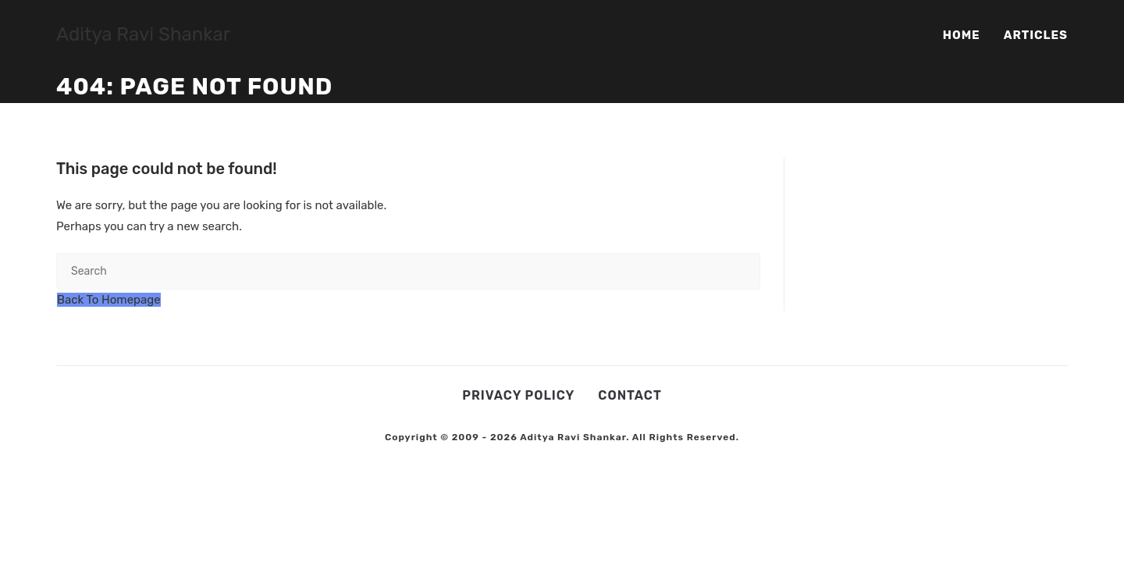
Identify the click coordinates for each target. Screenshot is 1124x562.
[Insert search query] (408, 271)
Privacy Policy (518, 395)
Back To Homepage (109, 300)
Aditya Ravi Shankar (143, 34)
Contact (629, 395)
